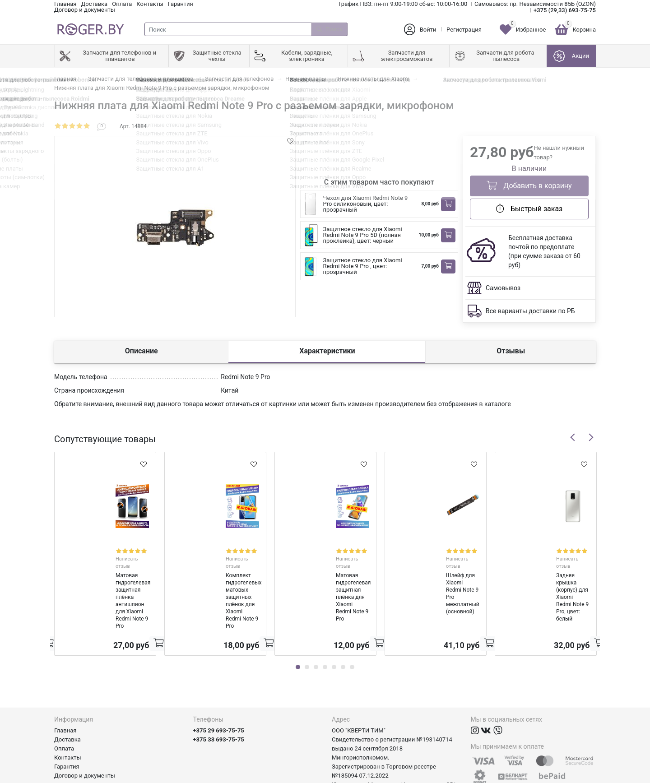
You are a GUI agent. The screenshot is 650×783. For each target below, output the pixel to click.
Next (591, 437)
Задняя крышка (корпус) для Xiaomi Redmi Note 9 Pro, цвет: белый (540, 567)
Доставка (94, 3)
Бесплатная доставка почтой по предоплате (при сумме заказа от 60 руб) (544, 251)
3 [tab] (315, 615)
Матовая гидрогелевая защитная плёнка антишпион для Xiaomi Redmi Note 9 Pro (103, 567)
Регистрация (464, 29)
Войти (428, 29)
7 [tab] (352, 615)
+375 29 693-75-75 (218, 679)
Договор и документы (84, 9)
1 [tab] (297, 615)
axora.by (585, 776)
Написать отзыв (115, 550)
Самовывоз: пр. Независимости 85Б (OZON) (535, 3)
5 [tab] (334, 615)
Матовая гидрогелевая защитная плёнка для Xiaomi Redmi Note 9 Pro (324, 567)
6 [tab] (343, 615)
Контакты (149, 3)
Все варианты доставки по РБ (530, 311)
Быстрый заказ (529, 208)
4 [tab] (325, 615)
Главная (65, 3)
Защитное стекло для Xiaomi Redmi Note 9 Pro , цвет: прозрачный (362, 266)
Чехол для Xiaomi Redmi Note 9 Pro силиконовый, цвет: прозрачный (365, 204)
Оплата (122, 3)
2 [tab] (306, 615)
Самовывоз (503, 288)
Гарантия (180, 3)
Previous (573, 437)
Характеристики (327, 351)
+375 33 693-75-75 (218, 688)
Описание (141, 351)
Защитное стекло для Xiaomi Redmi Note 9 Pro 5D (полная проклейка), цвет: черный (362, 235)
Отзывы (511, 351)
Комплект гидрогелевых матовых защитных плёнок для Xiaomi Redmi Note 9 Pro (215, 567)
